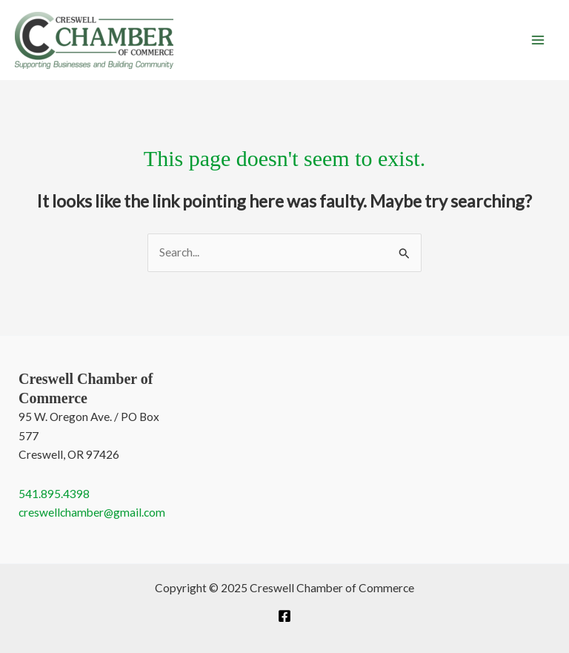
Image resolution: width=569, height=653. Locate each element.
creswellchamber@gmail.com (92, 512)
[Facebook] (284, 616)
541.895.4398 (54, 493)
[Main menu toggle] (538, 40)
